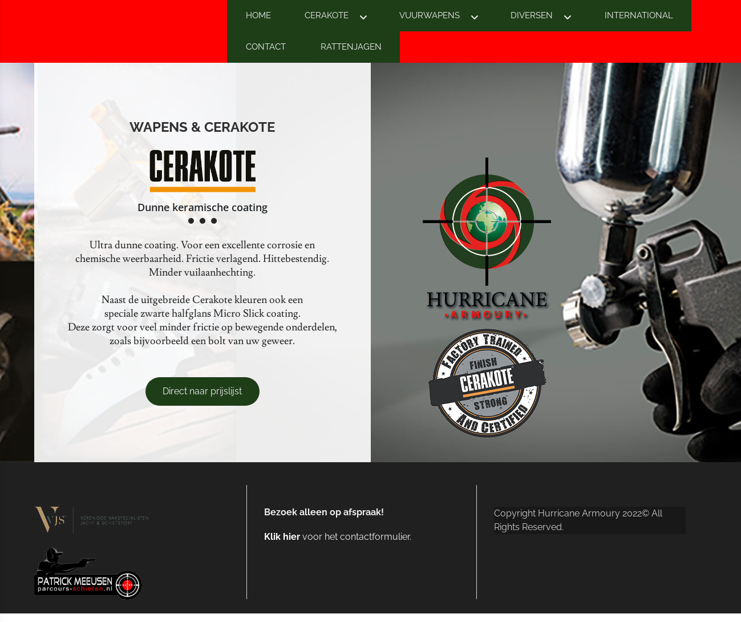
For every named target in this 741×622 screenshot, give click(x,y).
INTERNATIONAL (639, 15)
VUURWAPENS (429, 15)
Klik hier (282, 536)
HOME (258, 15)
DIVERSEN (532, 15)
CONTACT (266, 47)
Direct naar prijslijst (202, 391)
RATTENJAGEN (351, 47)
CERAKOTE (327, 15)
